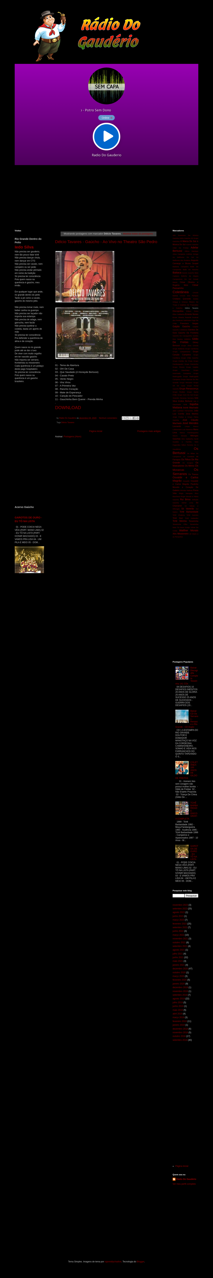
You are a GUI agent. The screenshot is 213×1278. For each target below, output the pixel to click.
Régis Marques (185, 493)
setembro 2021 (180, 946)
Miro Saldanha (187, 439)
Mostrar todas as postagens (138, 233)
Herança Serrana (187, 398)
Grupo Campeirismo (181, 352)
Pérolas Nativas (186, 490)
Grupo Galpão (192, 367)
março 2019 (178, 1017)
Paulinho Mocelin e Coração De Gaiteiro (185, 487)
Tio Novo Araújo (183, 527)
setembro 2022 (180, 927)
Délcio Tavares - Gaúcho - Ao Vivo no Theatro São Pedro (106, 241)
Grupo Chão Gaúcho (189, 358)
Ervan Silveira (178, 317)
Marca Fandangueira (189, 433)
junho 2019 (178, 1006)
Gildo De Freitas (185, 340)
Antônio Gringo (192, 254)
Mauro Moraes (180, 436)
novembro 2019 (180, 991)
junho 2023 (178, 916)
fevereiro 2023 (180, 923)
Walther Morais (188, 530)
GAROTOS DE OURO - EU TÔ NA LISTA (194, 853)
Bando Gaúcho (188, 273)
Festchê (188, 317)
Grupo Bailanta (179, 349)
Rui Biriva (185, 499)
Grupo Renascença (188, 388)
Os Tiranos (193, 474)
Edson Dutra (192, 311)
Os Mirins (189, 466)
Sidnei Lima (187, 503)
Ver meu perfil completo (184, 1184)
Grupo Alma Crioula (189, 346)
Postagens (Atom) (72, 436)
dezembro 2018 (180, 1029)
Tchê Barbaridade (189, 512)
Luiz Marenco (187, 429)
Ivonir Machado (190, 407)
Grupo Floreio (179, 367)
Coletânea (181, 292)
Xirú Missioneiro (181, 533)
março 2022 (178, 935)
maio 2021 (178, 961)
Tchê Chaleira (179, 515)
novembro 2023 (180, 905)
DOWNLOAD (68, 407)
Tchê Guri (178, 518)
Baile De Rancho (190, 270)
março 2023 (178, 920)
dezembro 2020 (180, 968)
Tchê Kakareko (191, 518)
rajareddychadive (113, 1261)
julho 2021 (178, 953)
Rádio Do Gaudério (186, 1179)
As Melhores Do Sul (183, 257)
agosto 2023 (179, 912)
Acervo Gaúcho (192, 244)
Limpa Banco (191, 426)
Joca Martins (192, 414)
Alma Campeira (179, 254)
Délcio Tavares (67, 422)
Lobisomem (177, 429)
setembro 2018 (180, 1040)
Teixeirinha (193, 521)
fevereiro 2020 (180, 980)
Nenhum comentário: (108, 418)
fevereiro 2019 (180, 1021)
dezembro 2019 (180, 987)
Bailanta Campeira (180, 267)
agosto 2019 (179, 998)
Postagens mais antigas (149, 431)
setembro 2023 (180, 908)
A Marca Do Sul (188, 241)
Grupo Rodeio (179, 392)
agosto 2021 (179, 950)
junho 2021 (178, 957)
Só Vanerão (187, 508)
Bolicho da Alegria (189, 276)
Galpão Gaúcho (181, 326)
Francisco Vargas (189, 323)
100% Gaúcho (184, 238)
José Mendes (190, 423)
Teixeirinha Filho (180, 524)
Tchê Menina (180, 521)
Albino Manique (191, 251)
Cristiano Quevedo (182, 299)
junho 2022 (178, 931)
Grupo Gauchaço (181, 370)
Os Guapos (187, 463)
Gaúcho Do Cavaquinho (182, 336)
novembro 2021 (180, 938)
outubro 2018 (179, 1036)
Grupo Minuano (186, 383)
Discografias (178, 311)
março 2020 (178, 976)
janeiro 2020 (179, 983)
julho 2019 (178, 1002)
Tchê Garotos (192, 515)
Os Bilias (191, 453)
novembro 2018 (180, 1032)
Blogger (140, 1261)
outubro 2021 (179, 942)
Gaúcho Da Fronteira (188, 333)
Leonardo (177, 426)
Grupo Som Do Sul (185, 395)
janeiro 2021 (179, 965)
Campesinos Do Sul (182, 279)
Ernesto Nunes (191, 314)
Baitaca (177, 272)
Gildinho (187, 339)
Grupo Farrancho (191, 364)
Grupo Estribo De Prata (182, 361)
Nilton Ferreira (187, 445)
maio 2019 (178, 1010)
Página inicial (95, 431)
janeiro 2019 (179, 1025)
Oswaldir (186, 481)
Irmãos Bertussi (185, 401)
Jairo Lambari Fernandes (183, 411)
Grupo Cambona (191, 349)
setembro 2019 (180, 995)
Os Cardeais (188, 457)
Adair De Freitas (181, 248)
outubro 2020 (179, 972)
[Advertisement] (78, 197)
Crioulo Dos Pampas (189, 296)
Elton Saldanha (179, 314)
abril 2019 (177, 1013)
